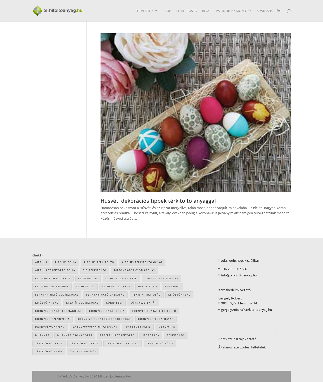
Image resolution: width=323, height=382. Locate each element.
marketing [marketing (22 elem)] (166, 327)
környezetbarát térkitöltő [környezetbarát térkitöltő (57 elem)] (154, 310)
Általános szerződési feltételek (242, 347)
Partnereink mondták (233, 11)
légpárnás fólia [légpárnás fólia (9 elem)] (138, 327)
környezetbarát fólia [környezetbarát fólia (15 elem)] (106, 310)
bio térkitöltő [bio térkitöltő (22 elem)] (94, 270)
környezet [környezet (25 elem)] (114, 302)
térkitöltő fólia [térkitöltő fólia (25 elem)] (159, 343)
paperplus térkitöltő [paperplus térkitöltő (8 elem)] (117, 335)
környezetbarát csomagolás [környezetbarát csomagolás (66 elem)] (58, 310)
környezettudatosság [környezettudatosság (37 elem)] (156, 318)
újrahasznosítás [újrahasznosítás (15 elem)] (83, 351)
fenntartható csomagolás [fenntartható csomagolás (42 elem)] (56, 294)
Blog (206, 11)
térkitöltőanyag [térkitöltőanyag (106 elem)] (49, 343)
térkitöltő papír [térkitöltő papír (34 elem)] (48, 351)
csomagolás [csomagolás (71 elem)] (88, 278)
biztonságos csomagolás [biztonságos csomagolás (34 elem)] (134, 270)
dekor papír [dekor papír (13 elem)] (147, 286)
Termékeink (144, 11)
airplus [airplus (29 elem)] (41, 262)
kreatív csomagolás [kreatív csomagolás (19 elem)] (82, 302)
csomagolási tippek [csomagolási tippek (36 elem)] (121, 278)
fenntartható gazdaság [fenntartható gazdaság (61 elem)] (105, 294)
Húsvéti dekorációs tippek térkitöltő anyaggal (158, 200)
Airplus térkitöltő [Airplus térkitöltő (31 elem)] (99, 262)
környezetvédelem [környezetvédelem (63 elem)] (50, 327)
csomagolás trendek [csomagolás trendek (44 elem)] (52, 286)
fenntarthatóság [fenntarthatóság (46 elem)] (146, 294)
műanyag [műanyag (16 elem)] (42, 335)
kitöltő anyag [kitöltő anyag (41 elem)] (47, 302)
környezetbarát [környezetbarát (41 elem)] (143, 302)
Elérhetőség (186, 11)
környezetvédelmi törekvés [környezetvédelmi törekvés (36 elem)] (95, 327)
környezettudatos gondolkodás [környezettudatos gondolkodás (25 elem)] (104, 318)
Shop (167, 11)
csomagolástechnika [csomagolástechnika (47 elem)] (161, 278)
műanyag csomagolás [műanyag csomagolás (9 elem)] (74, 335)
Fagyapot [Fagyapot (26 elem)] (172, 286)
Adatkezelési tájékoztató (237, 339)
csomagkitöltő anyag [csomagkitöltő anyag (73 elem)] (53, 278)
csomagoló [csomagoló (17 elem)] (85, 286)
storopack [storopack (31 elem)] (150, 335)
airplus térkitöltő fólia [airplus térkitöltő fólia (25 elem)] (55, 270)
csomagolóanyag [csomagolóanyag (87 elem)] (116, 286)
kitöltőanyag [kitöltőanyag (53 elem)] (179, 294)
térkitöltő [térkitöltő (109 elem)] (176, 335)
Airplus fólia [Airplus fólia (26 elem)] (65, 262)
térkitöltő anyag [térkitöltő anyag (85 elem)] (84, 343)
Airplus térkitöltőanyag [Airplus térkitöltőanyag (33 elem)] (142, 262)
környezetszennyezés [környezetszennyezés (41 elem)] (52, 318)
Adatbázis (265, 11)
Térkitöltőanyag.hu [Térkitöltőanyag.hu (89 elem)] (122, 343)
